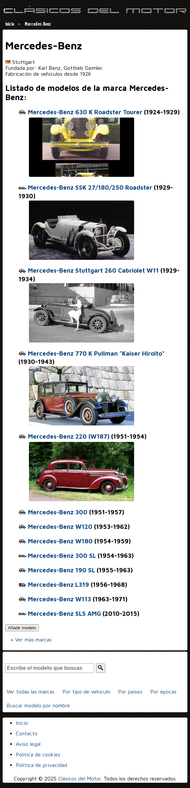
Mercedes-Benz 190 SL (56, 570)
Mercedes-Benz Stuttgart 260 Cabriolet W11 (88, 270)
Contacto (26, 733)
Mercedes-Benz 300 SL (57, 555)
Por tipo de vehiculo (86, 691)
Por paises (130, 691)
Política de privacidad (41, 765)
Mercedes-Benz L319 (53, 584)
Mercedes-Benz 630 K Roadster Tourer (80, 112)
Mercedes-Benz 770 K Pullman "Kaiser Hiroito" (91, 353)
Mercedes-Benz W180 (55, 541)
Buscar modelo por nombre (38, 705)
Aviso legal (28, 744)
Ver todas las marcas (31, 691)
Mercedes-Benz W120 (55, 526)
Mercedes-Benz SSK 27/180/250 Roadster (85, 187)
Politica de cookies (38, 754)
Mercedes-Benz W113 (54, 599)
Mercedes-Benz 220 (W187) (63, 436)
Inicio (22, 723)
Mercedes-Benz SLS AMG (59, 613)
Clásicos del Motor (79, 778)
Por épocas (163, 691)
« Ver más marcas (31, 639)
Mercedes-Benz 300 (52, 512)
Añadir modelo (22, 627)
